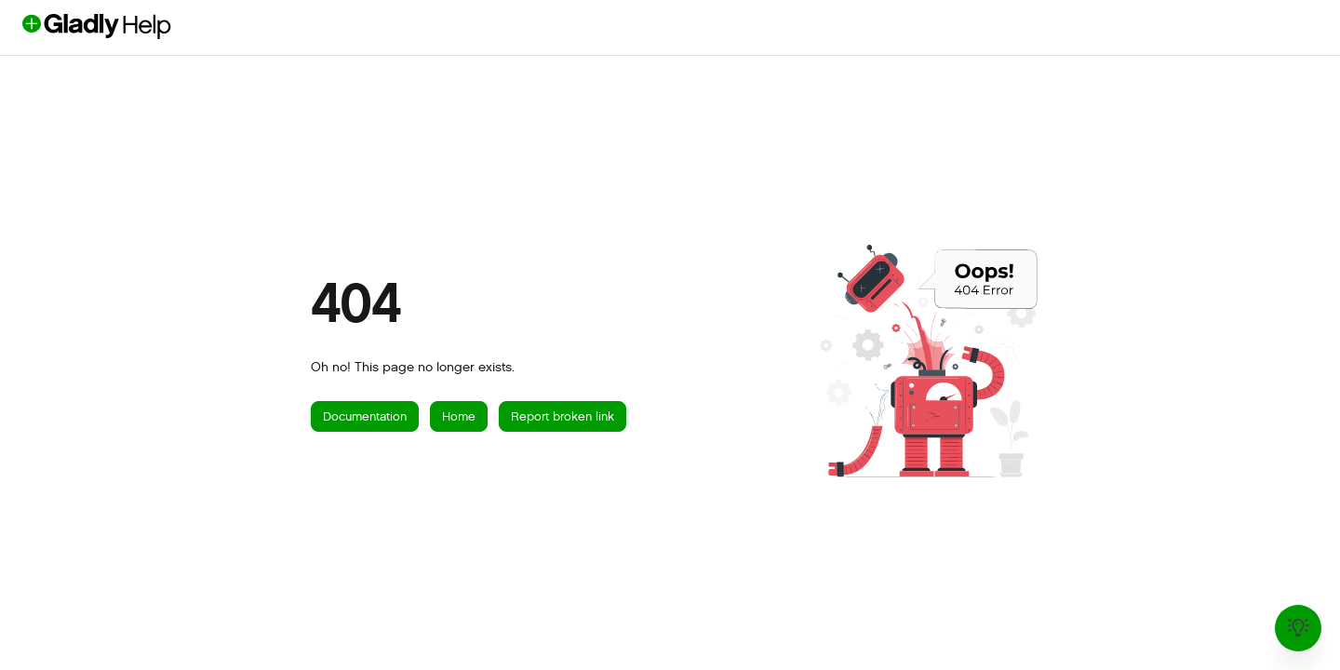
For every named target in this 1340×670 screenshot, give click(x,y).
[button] (127, 26)
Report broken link (562, 416)
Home (459, 416)
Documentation (365, 416)
